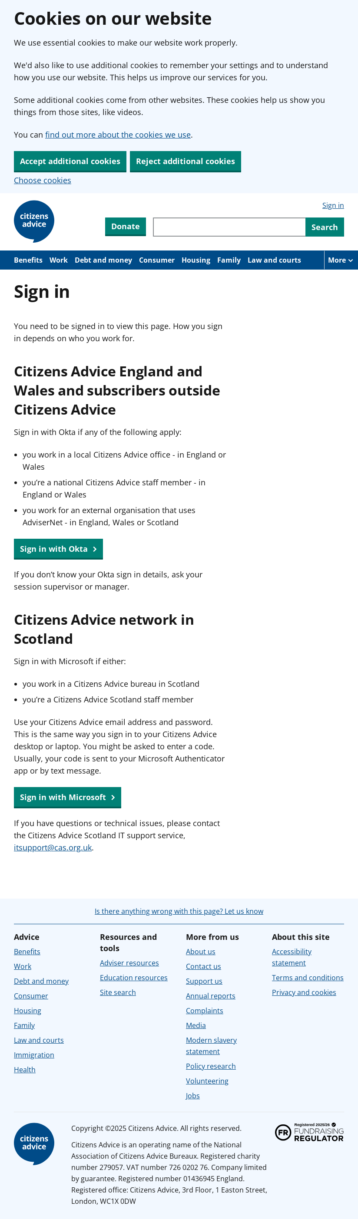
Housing (196, 260)
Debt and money (103, 260)
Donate (125, 226)
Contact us (203, 966)
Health (25, 1069)
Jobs (193, 1095)
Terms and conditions (308, 977)
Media (196, 1025)
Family (229, 260)
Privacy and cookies (304, 992)
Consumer (157, 260)
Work (59, 260)
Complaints (204, 1010)
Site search (118, 992)
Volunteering (207, 1081)
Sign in (333, 205)
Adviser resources (129, 963)
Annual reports (210, 996)
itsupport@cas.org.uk (53, 847)
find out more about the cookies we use (118, 134)
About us (200, 951)
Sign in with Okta (58, 549)
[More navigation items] (341, 260)
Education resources (134, 977)
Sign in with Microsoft (67, 797)
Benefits (28, 260)
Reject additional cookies (185, 161)
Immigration (34, 1055)
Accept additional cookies (70, 161)
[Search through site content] (229, 227)
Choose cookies (42, 180)
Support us (204, 981)
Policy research (211, 1066)
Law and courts (274, 260)
